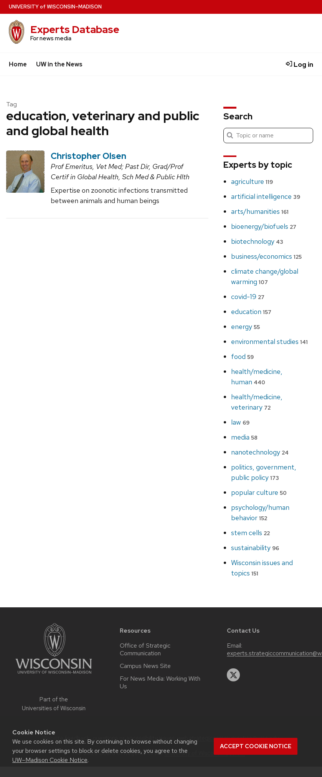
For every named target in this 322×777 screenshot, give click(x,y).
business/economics (266, 256)
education (251, 311)
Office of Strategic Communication (145, 649)
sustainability (255, 547)
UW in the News (59, 64)
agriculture (252, 181)
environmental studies (269, 341)
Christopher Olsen (88, 156)
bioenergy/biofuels (263, 226)
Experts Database (74, 29)
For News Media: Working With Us (160, 682)
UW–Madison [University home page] (55, 6)
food (242, 356)
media (244, 437)
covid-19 (247, 296)
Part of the (54, 704)
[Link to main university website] (53, 675)
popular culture (259, 492)
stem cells (250, 532)
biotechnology (257, 241)
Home (18, 64)
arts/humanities (260, 211)
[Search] (268, 135)
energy (245, 326)
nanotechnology (260, 452)
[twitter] (233, 674)
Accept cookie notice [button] (255, 746)
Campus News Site (145, 666)
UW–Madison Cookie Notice (50, 760)
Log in (299, 64)
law (240, 422)
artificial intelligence (265, 196)
